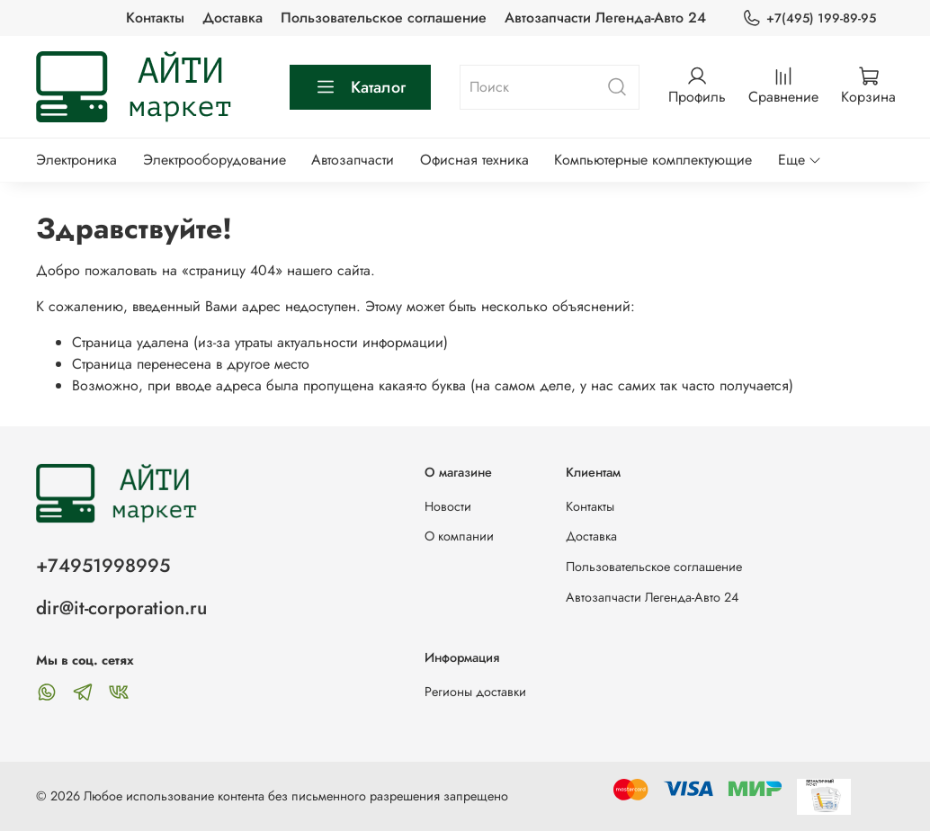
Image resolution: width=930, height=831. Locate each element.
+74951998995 (103, 565)
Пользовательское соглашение (384, 17)
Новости (448, 506)
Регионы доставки (475, 692)
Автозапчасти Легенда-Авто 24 (605, 17)
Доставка (232, 17)
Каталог (360, 87)
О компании (459, 536)
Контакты (155, 17)
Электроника (76, 159)
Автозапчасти (352, 159)
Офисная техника (474, 159)
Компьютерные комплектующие (653, 159)
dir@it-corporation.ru (121, 607)
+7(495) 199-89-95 (809, 18)
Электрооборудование (214, 159)
